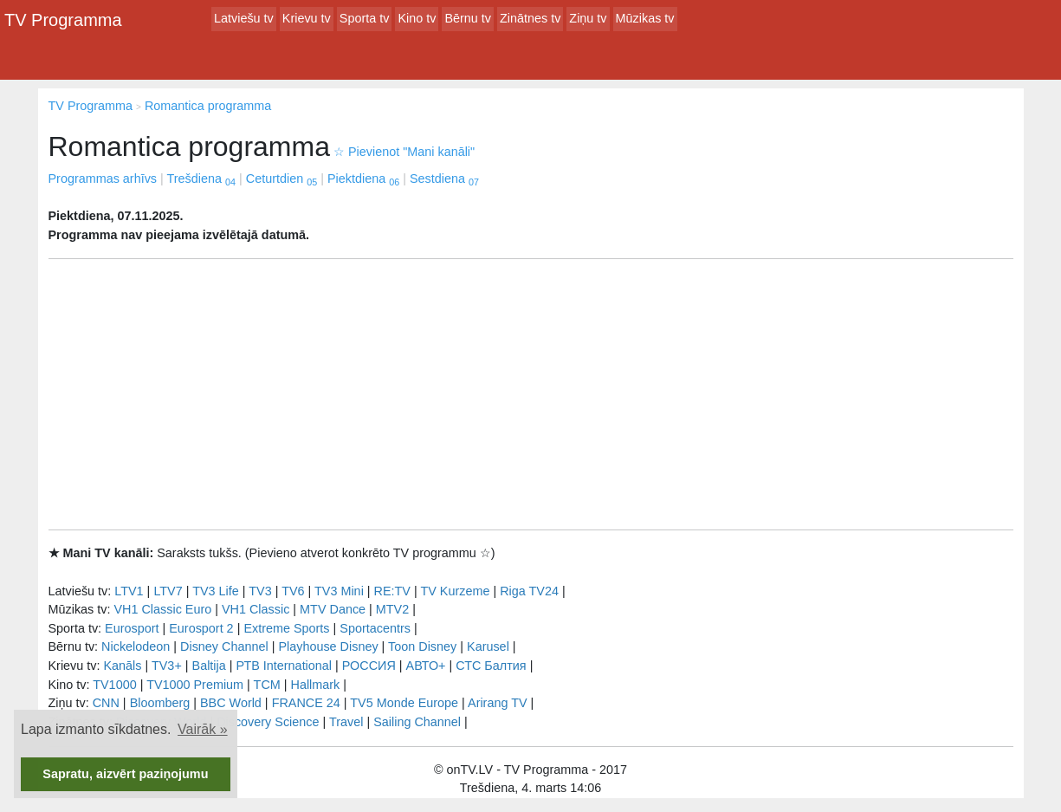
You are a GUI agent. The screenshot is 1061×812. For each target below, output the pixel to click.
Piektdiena (363, 178)
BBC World (231, 703)
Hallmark (315, 685)
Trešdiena (201, 178)
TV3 (260, 591)
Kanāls (122, 665)
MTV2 (392, 609)
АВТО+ (426, 665)
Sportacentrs (375, 628)
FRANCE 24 (306, 703)
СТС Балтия (491, 665)
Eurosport (132, 628)
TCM (267, 685)
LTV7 (167, 591)
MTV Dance (333, 609)
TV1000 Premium (194, 685)
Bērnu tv (467, 18)
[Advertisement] (531, 394)
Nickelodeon (135, 646)
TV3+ (167, 665)
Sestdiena (444, 178)
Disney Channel (224, 646)
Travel (346, 722)
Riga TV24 (529, 591)
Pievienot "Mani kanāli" (404, 152)
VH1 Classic (255, 609)
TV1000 (114, 685)
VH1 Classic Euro (162, 609)
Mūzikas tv (645, 18)
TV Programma (63, 19)
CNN (106, 703)
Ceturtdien (281, 178)
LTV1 (128, 591)
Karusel (488, 646)
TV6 (292, 591)
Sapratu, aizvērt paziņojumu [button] (125, 774)
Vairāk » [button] (203, 729)
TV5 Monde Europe (404, 703)
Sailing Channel (417, 722)
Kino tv (417, 18)
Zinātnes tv (530, 18)
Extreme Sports (286, 628)
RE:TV (392, 591)
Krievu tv (306, 18)
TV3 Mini (339, 591)
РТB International (284, 665)
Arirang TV (497, 703)
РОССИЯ (369, 665)
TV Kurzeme (454, 591)
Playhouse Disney (328, 646)
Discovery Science (268, 722)
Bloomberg (160, 703)
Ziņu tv (587, 18)
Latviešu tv (244, 18)
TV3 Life (215, 591)
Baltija (209, 665)
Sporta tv (365, 18)
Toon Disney (422, 646)
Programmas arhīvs (103, 178)
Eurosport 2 (201, 628)
